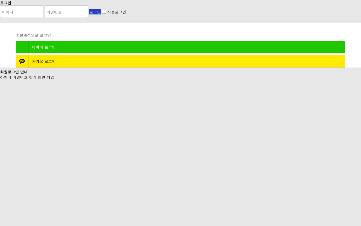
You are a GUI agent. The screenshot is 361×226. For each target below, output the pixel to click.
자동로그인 (116, 11)
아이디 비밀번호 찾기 (18, 77)
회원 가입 (46, 77)
